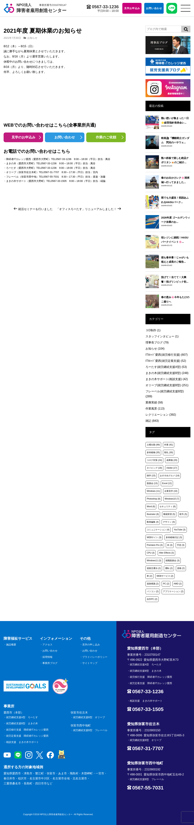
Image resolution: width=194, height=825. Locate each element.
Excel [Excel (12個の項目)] (167, 483)
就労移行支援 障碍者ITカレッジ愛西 (27, 729)
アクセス (47, 644)
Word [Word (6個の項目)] (151, 506)
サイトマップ (89, 663)
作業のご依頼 (106, 137)
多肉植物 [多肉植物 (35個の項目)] (153, 452)
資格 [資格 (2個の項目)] (181, 568)
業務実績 (154, 402)
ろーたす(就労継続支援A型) (166, 366)
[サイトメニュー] (185, 8)
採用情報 (47, 657)
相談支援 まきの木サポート (22, 742)
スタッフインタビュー (162, 336)
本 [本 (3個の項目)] (169, 545)
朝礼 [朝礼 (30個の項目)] (168, 452)
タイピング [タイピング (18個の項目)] (154, 468)
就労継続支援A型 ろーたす (22, 717)
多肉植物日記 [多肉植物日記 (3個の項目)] (174, 537)
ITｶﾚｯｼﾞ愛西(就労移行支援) (167, 354)
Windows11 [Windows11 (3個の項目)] (154, 560)
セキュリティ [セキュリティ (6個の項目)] (168, 506)
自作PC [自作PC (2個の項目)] (152, 599)
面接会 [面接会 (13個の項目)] (152, 483)
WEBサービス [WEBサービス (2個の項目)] (164, 576)
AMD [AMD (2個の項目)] (178, 583)
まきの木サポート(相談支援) (167, 379)
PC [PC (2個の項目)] (166, 583)
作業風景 (155, 408)
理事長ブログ (157, 342)
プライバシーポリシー (94, 657)
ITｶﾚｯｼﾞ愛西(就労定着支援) (166, 360)
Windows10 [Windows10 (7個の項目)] (172, 499)
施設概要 (11, 644)
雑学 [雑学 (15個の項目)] (151, 475)
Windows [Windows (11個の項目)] (153, 491)
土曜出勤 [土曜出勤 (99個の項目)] (153, 444)
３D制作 (153, 330)
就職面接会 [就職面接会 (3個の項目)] (172, 560)
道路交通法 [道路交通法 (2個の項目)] (154, 568)
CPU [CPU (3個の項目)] (150, 553)
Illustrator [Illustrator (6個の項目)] (153, 514)
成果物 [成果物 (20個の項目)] (171, 460)
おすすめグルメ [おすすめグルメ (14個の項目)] (169, 475)
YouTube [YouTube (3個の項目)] (179, 529)
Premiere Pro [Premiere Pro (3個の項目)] (155, 545)
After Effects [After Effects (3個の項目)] (166, 553)
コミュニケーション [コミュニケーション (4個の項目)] (158, 529)
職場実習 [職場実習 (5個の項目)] (169, 514)
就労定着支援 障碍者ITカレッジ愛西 (27, 735)
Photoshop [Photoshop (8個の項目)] (153, 499)
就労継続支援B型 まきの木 (22, 723)
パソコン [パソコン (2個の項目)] (153, 591)
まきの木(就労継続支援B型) (167, 373)
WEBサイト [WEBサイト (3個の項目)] (154, 537)
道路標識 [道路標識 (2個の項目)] (153, 583)
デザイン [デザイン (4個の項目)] (169, 522)
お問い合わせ (64, 137)
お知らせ (32, 37)
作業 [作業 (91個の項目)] (168, 444)
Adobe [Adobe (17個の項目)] (171, 468)
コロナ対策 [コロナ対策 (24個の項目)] (154, 460)
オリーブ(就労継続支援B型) (167, 385)
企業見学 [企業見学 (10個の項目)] (170, 491)
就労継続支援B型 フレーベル (90, 730)
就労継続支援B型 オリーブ (89, 717)
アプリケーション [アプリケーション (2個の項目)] (173, 591)
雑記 (152, 420)
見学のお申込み (23, 137)
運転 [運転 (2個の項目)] (169, 568)
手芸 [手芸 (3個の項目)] (180, 545)
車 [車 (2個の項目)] (149, 576)
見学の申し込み (91, 644)
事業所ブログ (49, 663)
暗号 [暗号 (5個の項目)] (183, 514)
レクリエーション (161, 414)
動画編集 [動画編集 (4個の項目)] (153, 522)
